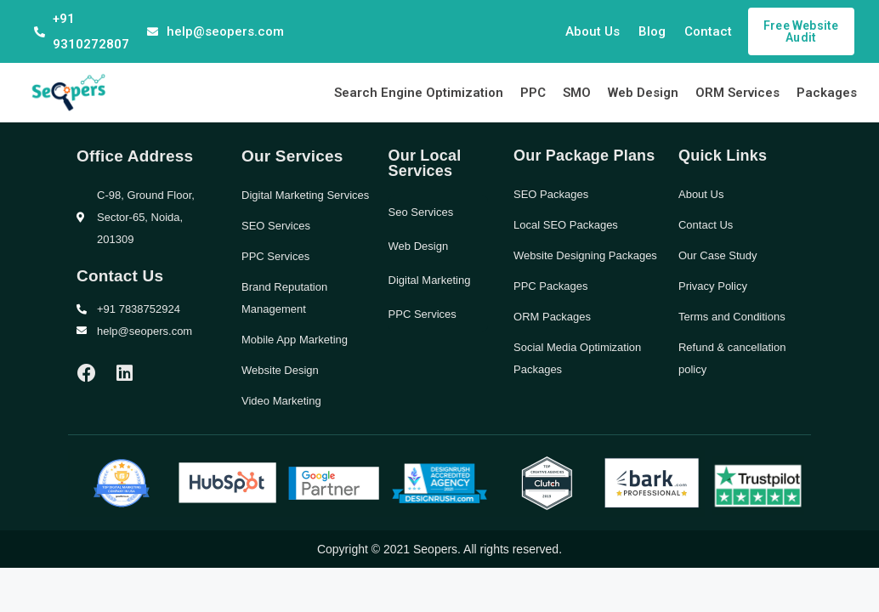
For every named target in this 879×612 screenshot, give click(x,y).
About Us (592, 31)
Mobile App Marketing (294, 339)
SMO (577, 92)
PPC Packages (550, 286)
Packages (827, 92)
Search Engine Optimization (418, 92)
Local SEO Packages (565, 224)
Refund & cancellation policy (731, 358)
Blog (652, 31)
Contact (708, 31)
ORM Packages (552, 316)
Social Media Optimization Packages (577, 358)
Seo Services (421, 212)
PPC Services (275, 256)
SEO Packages (550, 194)
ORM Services (737, 92)
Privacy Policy (712, 286)
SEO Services (275, 225)
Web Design (643, 92)
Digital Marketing (429, 280)
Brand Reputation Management (284, 297)
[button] (801, 31)
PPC (533, 92)
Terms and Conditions (731, 316)
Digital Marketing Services (305, 195)
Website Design (280, 370)
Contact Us (705, 224)
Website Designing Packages (585, 255)
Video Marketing (281, 400)
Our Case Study (717, 255)
